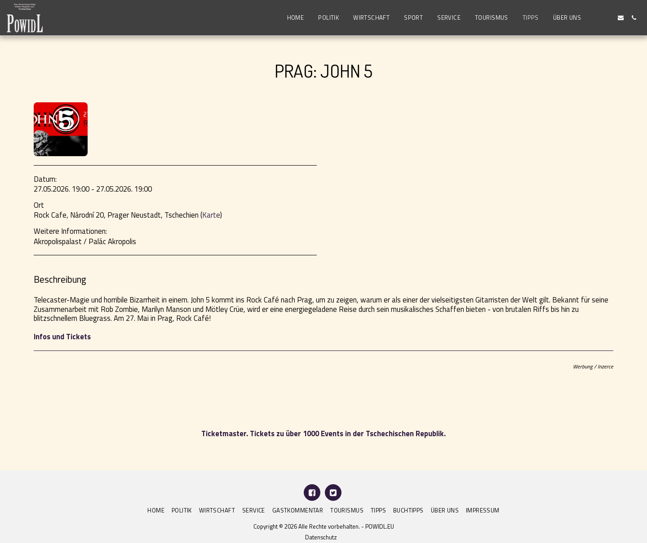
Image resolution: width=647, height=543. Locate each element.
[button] (595, 18)
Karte (211, 214)
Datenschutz (321, 537)
